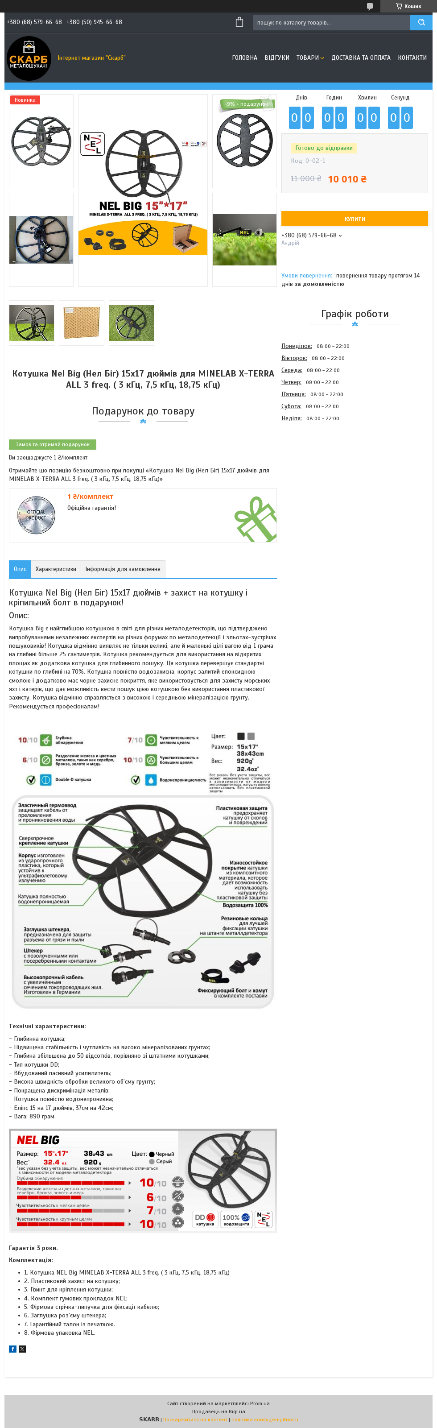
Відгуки (276, 58)
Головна (244, 58)
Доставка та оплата (361, 58)
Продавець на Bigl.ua (218, 1411)
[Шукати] (421, 22)
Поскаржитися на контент (195, 1419)
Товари (308, 58)
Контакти (412, 58)
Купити (355, 219)
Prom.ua (260, 1403)
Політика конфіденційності (264, 1419)
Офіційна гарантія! (91, 508)
